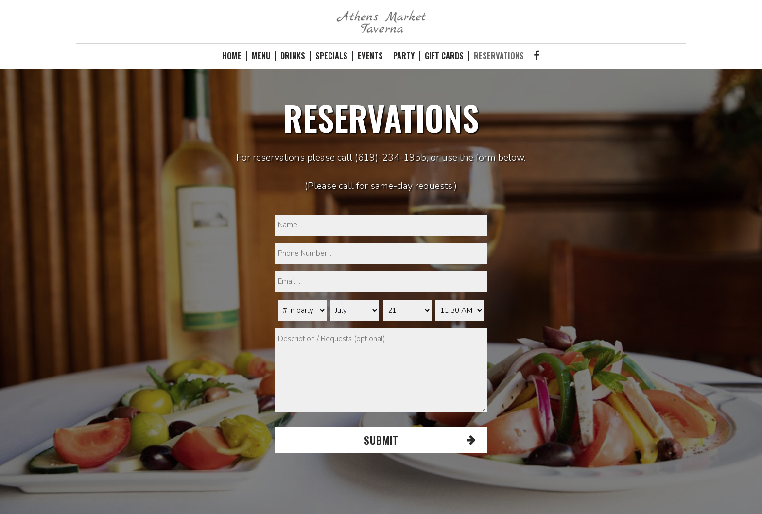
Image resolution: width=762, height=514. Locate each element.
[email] (381, 281)
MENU (261, 56)
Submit (381, 439)
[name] (381, 225)
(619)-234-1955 (391, 157)
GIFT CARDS (444, 56)
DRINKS (292, 56)
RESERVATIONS (499, 56)
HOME (232, 56)
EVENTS (370, 56)
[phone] (381, 253)
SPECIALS (331, 56)
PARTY (404, 56)
